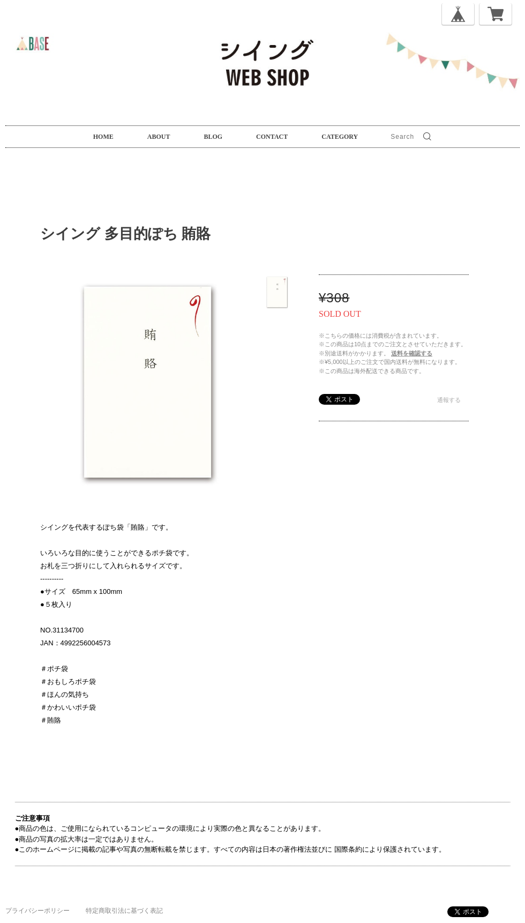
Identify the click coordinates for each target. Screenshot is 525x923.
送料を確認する (411, 353)
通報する (449, 400)
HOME (103, 136)
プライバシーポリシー (37, 910)
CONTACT (272, 136)
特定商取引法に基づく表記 (124, 910)
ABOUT (158, 136)
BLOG (213, 136)
